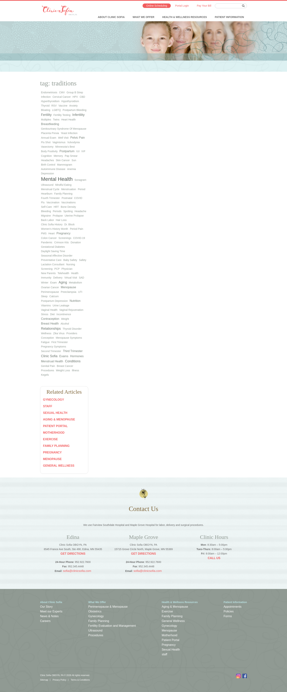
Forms (227, 616)
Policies (228, 611)
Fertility (46, 115)
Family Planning (56, 445)
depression (47, 173)
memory (58, 155)
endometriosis (49, 92)
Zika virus (59, 333)
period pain (76, 228)
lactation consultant (52, 264)
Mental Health (57, 179)
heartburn (46, 193)
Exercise (50, 439)
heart (51, 233)
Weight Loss (63, 370)
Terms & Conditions (80, 680)
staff (47, 406)
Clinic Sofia (49, 356)
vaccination (52, 202)
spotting (68, 211)
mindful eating (63, 184)
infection (46, 96)
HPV (75, 96)
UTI (80, 291)
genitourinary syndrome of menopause (63, 128)
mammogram (64, 164)
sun (74, 160)
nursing (70, 264)
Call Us (214, 558)
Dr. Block (69, 224)
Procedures (47, 370)
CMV (62, 92)
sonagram (80, 179)
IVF (83, 151)
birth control (48, 164)
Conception (47, 337)
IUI (78, 151)
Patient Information (229, 17)
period (81, 189)
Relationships (51, 328)
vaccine (62, 105)
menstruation (68, 189)
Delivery (58, 277)
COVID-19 (79, 238)
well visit (63, 137)
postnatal (67, 198)
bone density (68, 206)
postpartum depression (54, 300)
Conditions (73, 361)
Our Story (46, 606)
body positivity (49, 151)
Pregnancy (52, 452)
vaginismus (58, 142)
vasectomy (47, 146)
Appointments (232, 606)
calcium (54, 296)
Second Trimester (51, 351)
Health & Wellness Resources (184, 17)
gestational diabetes (53, 246)
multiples (46, 119)
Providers (71, 333)
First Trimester (59, 342)
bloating (45, 110)
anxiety (73, 105)
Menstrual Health (52, 361)
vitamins (46, 305)
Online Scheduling (156, 5)
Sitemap (44, 680)
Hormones (77, 356)
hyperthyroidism (50, 101)
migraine (46, 215)
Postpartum (66, 151)
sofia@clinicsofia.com (77, 570)
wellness (46, 333)
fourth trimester (50, 198)
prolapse (58, 215)
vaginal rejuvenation (71, 309)
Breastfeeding (50, 124)
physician (66, 268)
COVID (78, 198)
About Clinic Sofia (111, 17)
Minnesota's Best (65, 146)
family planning (63, 193)
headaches (47, 160)
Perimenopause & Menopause (108, 606)
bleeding (46, 211)
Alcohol (65, 323)
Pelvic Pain (77, 137)
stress (44, 314)
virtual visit (70, 277)
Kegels (45, 374)
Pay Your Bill (204, 5)
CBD (82, 96)
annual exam (48, 137)
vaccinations (68, 202)
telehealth (63, 273)
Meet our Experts (51, 611)
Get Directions (72, 553)
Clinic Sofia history (51, 224)
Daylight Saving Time (53, 251)
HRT (56, 206)
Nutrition (75, 300)
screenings (65, 238)
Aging (63, 282)
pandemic (46, 242)
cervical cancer (62, 96)
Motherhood (53, 432)
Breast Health (50, 323)
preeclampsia (68, 291)
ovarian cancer (50, 287)
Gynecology (53, 399)
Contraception (50, 318)
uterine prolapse (74, 215)
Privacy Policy (59, 680)
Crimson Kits (61, 242)
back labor (47, 220)
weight (65, 318)
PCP (57, 268)
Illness (75, 370)
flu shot (46, 142)
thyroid (45, 105)
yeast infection (69, 133)
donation (76, 242)
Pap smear (71, 155)
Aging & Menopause (59, 419)
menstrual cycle (50, 189)
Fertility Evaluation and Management (112, 625)
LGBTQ (56, 110)
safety (82, 260)
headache (80, 211)
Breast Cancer (65, 366)
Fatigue (45, 342)
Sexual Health (55, 412)
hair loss (61, 220)
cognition (46, 155)
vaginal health (49, 309)
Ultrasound (95, 630)
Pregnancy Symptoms (53, 346)
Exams (63, 356)
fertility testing (61, 114)
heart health (68, 119)
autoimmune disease (53, 169)
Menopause (68, 287)
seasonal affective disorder (56, 255)
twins (56, 119)
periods (57, 211)
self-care (46, 206)
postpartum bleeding (74, 110)
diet (52, 314)
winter (44, 282)
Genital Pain (48, 366)
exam (53, 282)
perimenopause (50, 291)
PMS (43, 233)
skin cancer (63, 160)
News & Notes (49, 616)
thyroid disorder (72, 328)
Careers (45, 621)
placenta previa (50, 133)
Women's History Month (54, 228)
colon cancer (49, 238)
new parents (48, 273)
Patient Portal (55, 426)
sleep (44, 296)
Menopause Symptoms (69, 337)
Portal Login (182, 5)
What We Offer (143, 17)
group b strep (75, 92)
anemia (71, 169)
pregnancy (64, 233)
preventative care (51, 260)
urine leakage (61, 305)
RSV (54, 105)
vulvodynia (73, 142)
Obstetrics (94, 611)
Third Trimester (73, 351)
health (74, 273)
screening (47, 268)
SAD (81, 277)
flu (42, 202)
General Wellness (58, 465)
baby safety (70, 260)
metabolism (75, 282)
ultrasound (47, 184)
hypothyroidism (70, 101)
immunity (46, 277)
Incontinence (64, 314)
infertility (78, 115)
